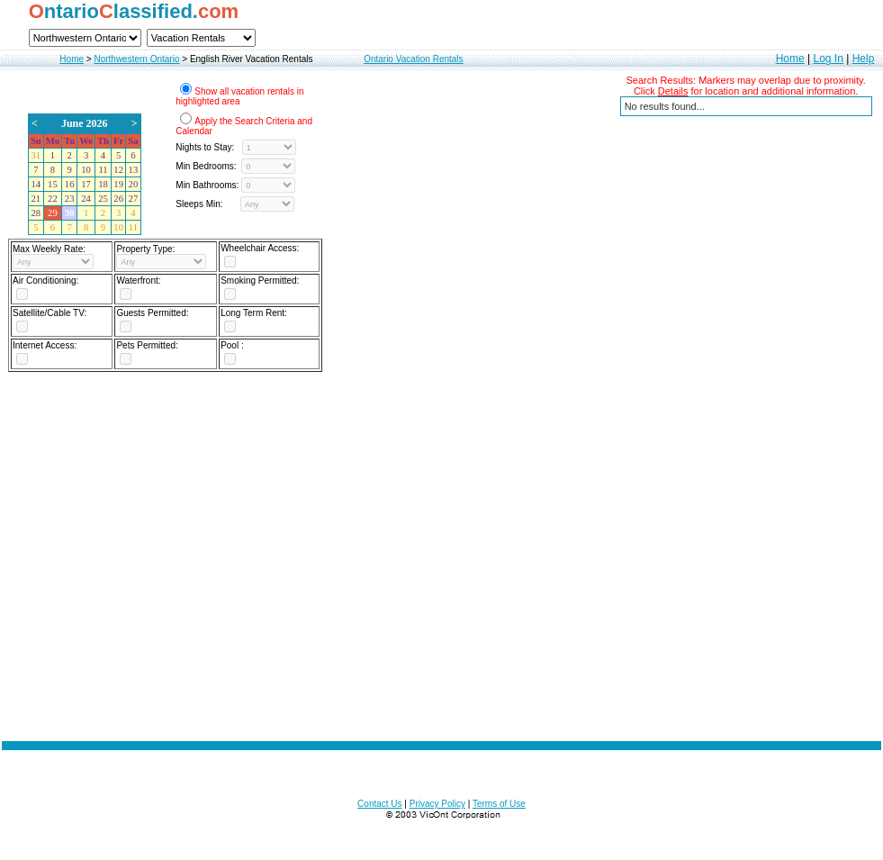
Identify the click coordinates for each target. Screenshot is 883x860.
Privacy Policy (437, 804)
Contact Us (379, 804)
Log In (827, 58)
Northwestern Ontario (136, 59)
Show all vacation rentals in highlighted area (239, 96)
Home (71, 59)
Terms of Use (499, 804)
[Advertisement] (441, 551)
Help (863, 58)
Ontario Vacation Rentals (413, 59)
